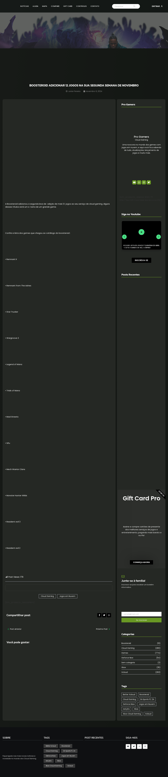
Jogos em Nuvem (67, 596)
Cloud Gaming (47, 596)
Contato (95, 6)
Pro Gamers (141, 136)
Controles (81, 6)
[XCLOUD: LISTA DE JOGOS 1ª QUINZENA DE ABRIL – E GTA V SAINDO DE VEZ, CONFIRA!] (141, 232)
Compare (55, 6)
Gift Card (67, 6)
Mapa (44, 6)
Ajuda (35, 6)
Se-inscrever (141, 620)
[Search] (120, 6)
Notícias (24, 6)
